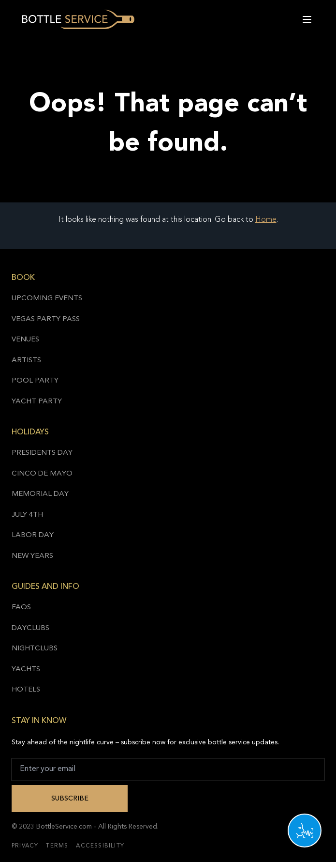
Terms (57, 846)
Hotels (26, 689)
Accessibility (100, 846)
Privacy (25, 846)
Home (266, 220)
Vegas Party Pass (46, 319)
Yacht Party (37, 401)
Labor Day (33, 535)
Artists (26, 360)
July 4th (27, 515)
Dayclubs (30, 628)
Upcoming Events (47, 298)
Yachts (26, 669)
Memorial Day (40, 494)
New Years (32, 556)
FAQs (21, 607)
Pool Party (35, 381)
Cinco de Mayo (42, 473)
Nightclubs (35, 648)
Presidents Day (42, 453)
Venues (25, 339)
